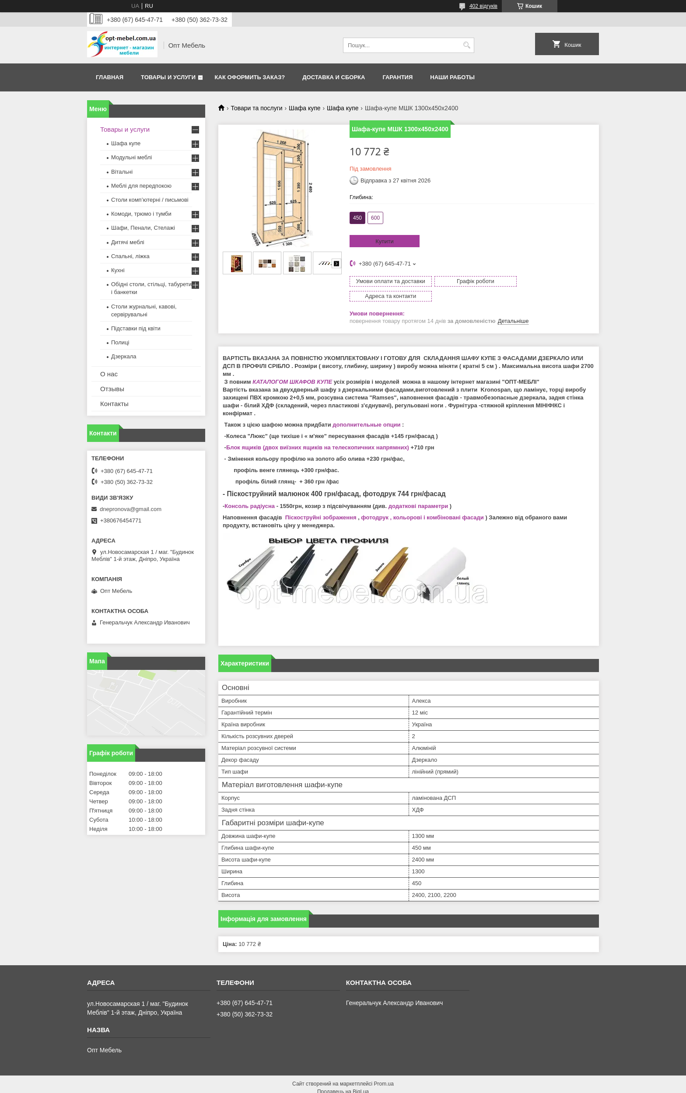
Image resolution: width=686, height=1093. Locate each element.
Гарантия (397, 77)
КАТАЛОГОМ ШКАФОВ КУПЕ (292, 367)
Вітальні (122, 171)
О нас (109, 374)
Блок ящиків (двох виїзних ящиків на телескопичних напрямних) (317, 432)
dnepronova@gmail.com (130, 509)
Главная (109, 77)
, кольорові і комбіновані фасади (436, 502)
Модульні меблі (131, 157)
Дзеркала (123, 356)
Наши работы (452, 77)
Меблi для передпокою (141, 185)
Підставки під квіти (136, 328)
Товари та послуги (256, 108)
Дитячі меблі (127, 242)
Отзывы (112, 388)
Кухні (118, 270)
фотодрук (374, 502)
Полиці (120, 342)
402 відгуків (483, 6)
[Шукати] (466, 45)
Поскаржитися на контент (325, 1085)
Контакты (114, 403)
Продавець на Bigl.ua (343, 1077)
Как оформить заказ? (250, 77)
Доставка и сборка (333, 77)
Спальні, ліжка (130, 256)
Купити (384, 241)
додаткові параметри (418, 491)
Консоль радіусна (249, 491)
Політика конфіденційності (393, 1085)
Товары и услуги (168, 77)
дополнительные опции (366, 409)
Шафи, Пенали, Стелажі (143, 227)
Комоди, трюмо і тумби (141, 213)
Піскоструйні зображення (321, 502)
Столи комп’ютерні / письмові (150, 199)
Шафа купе (304, 108)
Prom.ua (384, 1069)
